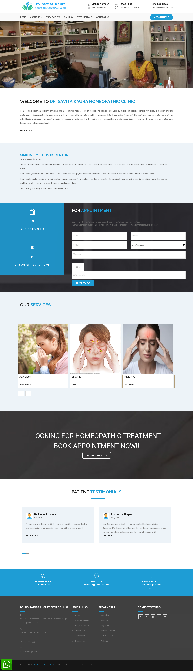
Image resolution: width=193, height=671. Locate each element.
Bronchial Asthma (108, 631)
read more (24, 385)
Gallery (68, 17)
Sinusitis (104, 620)
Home (23, 17)
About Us (35, 17)
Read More (25, 130)
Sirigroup (94, 665)
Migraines (105, 625)
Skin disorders (107, 636)
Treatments (53, 17)
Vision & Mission (82, 620)
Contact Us (102, 17)
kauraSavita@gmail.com (162, 7)
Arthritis (104, 641)
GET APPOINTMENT (96, 455)
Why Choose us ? (83, 625)
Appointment (161, 17)
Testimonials (84, 17)
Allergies (105, 615)
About (78, 615)
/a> (150, 586)
